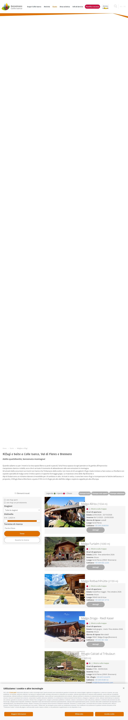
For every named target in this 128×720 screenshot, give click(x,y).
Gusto (55, 7)
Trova (22, 533)
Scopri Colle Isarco (34, 7)
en (124, 6)
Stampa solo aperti (100, 493)
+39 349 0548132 (101, 680)
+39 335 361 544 (101, 640)
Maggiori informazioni (18, 714)
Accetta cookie (109, 714)
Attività (47, 7)
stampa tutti (85, 493)
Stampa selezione (117, 493)
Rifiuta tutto (79, 714)
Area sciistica (65, 7)
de (121, 6)
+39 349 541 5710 (101, 600)
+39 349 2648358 (101, 525)
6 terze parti (12, 692)
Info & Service (78, 7)
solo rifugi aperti (12, 500)
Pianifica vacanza (92, 7)
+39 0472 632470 (103, 677)
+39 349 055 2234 (101, 563)
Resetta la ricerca (22, 540)
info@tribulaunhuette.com (102, 682)
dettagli (95, 530)
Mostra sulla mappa (97, 509)
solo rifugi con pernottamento (16, 503)
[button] (124, 688)
